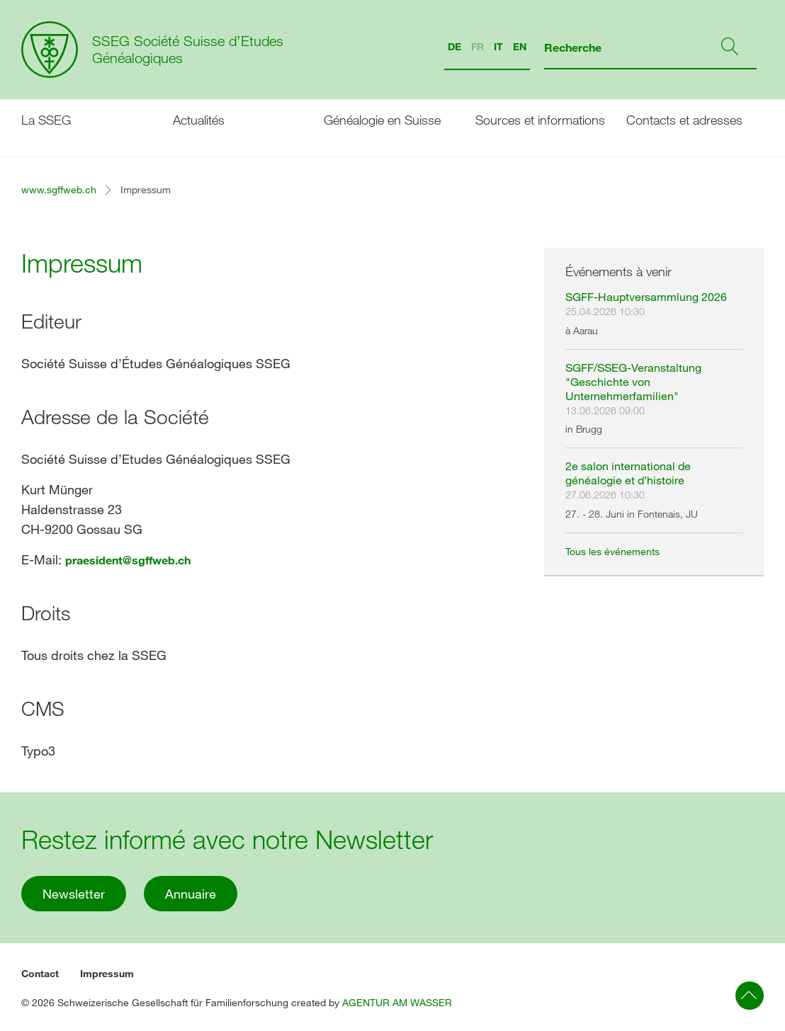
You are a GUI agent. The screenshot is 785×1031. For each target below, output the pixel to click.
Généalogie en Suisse (382, 119)
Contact (40, 973)
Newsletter (74, 893)
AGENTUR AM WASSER (397, 1002)
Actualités (199, 119)
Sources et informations (540, 119)
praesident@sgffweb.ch (128, 559)
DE (454, 46)
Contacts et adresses (684, 119)
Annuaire (190, 893)
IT (498, 46)
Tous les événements (612, 551)
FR (477, 46)
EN (519, 46)
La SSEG (46, 119)
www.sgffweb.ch (58, 189)
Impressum (107, 973)
